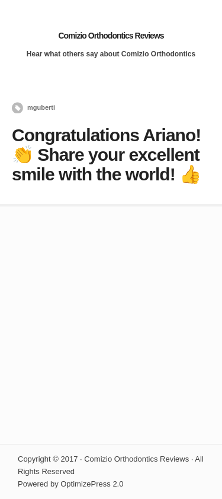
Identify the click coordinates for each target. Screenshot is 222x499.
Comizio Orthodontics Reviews (110, 35)
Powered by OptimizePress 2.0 (70, 483)
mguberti (41, 107)
